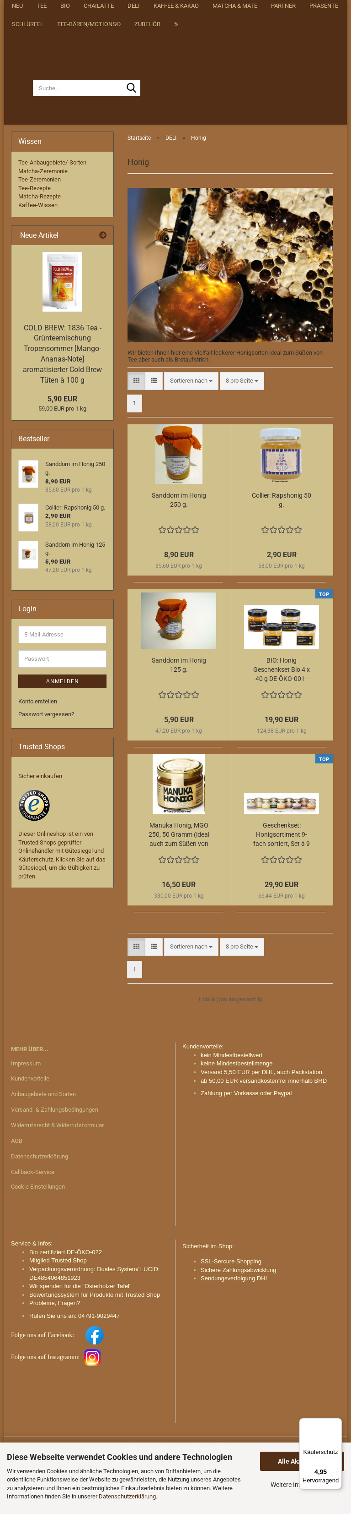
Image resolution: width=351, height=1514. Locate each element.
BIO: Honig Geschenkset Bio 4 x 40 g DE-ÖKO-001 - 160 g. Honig (281, 724)
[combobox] (191, 435)
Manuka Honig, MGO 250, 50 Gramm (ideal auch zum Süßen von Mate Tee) (179, 889)
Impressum (26, 1117)
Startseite (135, 10)
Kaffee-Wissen (38, 259)
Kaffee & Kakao (176, 169)
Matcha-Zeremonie (43, 224)
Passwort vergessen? (46, 768)
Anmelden (62, 735)
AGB (16, 1194)
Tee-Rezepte (34, 242)
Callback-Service (32, 1225)
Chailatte (99, 169)
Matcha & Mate (235, 169)
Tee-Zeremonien (39, 233)
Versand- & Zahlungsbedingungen (54, 1163)
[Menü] (336, 1423)
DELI (134, 169)
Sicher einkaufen (40, 830)
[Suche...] (22, 142)
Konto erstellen (37, 755)
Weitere (321, 169)
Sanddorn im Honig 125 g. (179, 719)
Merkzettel (309, 10)
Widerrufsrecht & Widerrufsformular (57, 1179)
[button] (237, 10)
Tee (42, 169)
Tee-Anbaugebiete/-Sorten (52, 216)
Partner (283, 169)
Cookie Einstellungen (38, 1240)
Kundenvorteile (30, 1132)
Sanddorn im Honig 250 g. (179, 554)
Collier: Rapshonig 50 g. (281, 554)
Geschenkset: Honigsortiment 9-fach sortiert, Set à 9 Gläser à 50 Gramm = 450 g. (282, 889)
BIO (65, 169)
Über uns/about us (190, 10)
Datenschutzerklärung (127, 1496)
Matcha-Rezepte (39, 250)
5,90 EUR (62, 453)
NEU (17, 169)
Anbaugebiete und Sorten (43, 1148)
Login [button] (268, 10)
